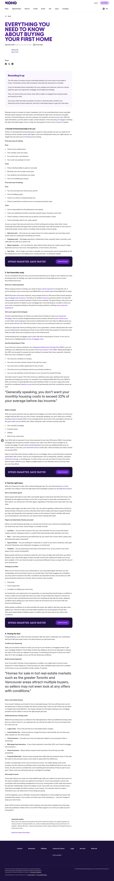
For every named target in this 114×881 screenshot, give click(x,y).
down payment (84, 291)
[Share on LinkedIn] (12, 66)
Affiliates (44, 848)
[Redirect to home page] (11, 2)
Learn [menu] (57, 9)
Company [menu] (65, 9)
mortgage (98, 122)
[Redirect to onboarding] (75, 264)
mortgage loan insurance (53, 300)
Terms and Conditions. (35, 872)
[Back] (8, 19)
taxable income (62, 387)
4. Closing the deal (11, 94)
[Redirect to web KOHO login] (96, 3)
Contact (19, 848)
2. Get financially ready (12, 87)
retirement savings (48, 461)
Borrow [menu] (27, 9)
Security (82, 848)
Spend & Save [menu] (16, 9)
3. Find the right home (12, 90)
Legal (72, 848)
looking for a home (98, 489)
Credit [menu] (35, 9)
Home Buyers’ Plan (82, 352)
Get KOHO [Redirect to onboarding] (104, 3)
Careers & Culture (58, 848)
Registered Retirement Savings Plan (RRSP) (85, 350)
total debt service (69, 450)
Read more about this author (57, 835)
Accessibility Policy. (42, 875)
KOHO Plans (74, 810)
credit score (99, 321)
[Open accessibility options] (2, 440)
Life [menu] (50, 9)
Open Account (99, 264)
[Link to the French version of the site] (105, 9)
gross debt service (51, 424)
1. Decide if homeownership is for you (17, 84)
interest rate (54, 326)
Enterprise (31, 848)
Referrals (94, 848)
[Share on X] (9, 66)
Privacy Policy (31, 875)
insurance (82, 300)
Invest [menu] (43, 9)
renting (64, 139)
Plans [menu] (6, 9)
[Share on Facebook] (6, 66)
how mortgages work (72, 341)
